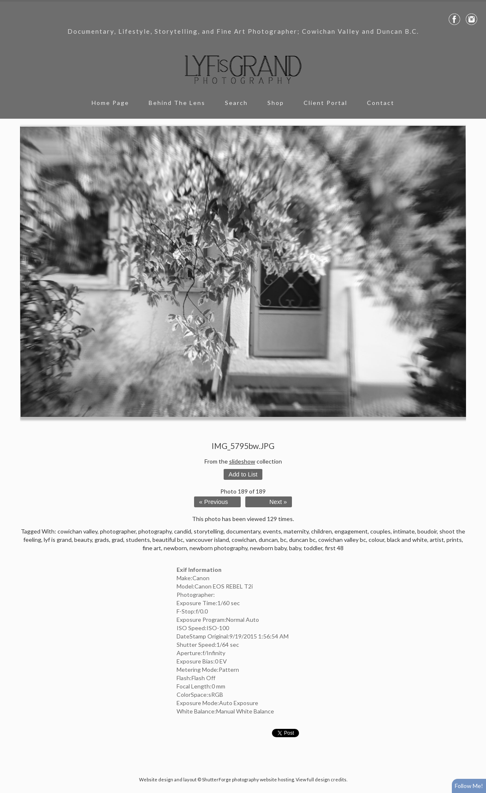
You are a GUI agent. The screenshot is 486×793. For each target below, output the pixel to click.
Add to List (243, 474)
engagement (351, 531)
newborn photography (218, 547)
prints (454, 539)
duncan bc (302, 539)
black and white (407, 539)
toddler (313, 547)
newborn (175, 547)
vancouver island (207, 539)
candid (182, 531)
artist (437, 539)
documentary (243, 531)
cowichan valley (77, 531)
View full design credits (321, 779)
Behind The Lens (177, 102)
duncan (268, 539)
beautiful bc (167, 539)
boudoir (427, 531)
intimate (404, 531)
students (138, 539)
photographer (118, 531)
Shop (275, 102)
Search (236, 102)
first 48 (334, 547)
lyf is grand (58, 539)
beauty (83, 539)
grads (102, 539)
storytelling (209, 531)
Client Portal (325, 102)
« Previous (213, 502)
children (321, 531)
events (272, 531)
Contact (380, 102)
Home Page (110, 102)
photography (155, 531)
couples (380, 531)
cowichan (244, 539)
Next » (278, 502)
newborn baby (268, 547)
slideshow (242, 461)
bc (283, 539)
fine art (151, 547)
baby (295, 547)
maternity (296, 531)
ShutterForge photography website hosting (248, 779)
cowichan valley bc (342, 539)
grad (117, 539)
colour (376, 539)
